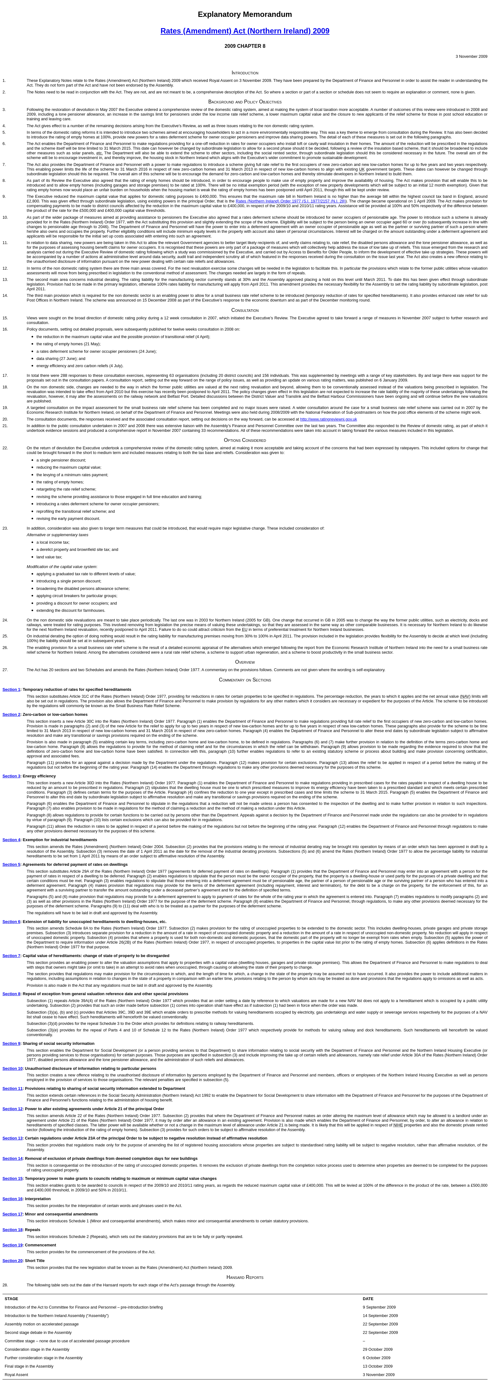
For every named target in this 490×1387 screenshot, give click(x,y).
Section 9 (11, 1043)
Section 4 (11, 839)
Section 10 (12, 1068)
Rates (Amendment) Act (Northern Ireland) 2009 (245, 31)
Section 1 (11, 689)
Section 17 (12, 1214)
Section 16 (12, 1198)
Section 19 (12, 1245)
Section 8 (11, 993)
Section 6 (11, 921)
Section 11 (12, 1088)
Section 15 (12, 1178)
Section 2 (11, 714)
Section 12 (12, 1108)
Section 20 (12, 1260)
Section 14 (12, 1158)
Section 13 (12, 1138)
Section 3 (11, 776)
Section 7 (11, 955)
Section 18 (12, 1229)
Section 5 (11, 864)
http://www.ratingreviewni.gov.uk (328, 419)
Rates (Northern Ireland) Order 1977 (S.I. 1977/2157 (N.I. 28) (291, 201)
